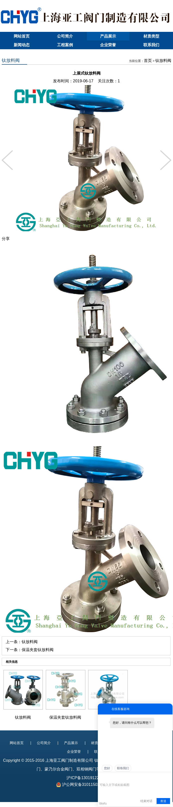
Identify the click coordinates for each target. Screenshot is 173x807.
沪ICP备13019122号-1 (86, 778)
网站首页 (22, 36)
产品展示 (108, 36)
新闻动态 (22, 45)
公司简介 (65, 36)
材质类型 (151, 36)
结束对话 (146, 801)
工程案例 (65, 45)
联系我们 (151, 45)
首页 (148, 60)
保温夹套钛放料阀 (38, 650)
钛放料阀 (163, 60)
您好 (107, 768)
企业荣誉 (108, 45)
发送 (163, 801)
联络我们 (123, 768)
